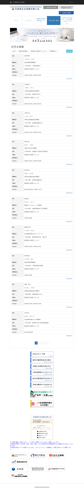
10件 (14, 51)
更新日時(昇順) (23, 51)
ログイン (71, 2)
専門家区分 (53, 51)
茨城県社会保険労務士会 (20, 2)
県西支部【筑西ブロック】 (39, 51)
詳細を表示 (69, 78)
